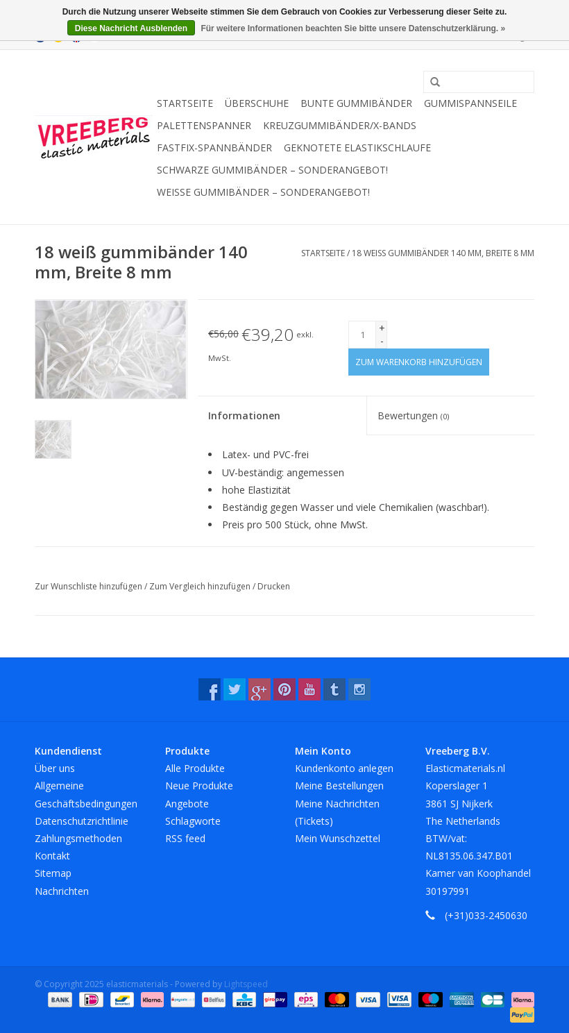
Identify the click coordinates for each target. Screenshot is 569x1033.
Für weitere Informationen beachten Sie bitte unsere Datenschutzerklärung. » (353, 28)
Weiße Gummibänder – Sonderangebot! (263, 192)
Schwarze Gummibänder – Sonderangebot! (272, 169)
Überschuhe (257, 103)
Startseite (185, 103)
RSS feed (185, 838)
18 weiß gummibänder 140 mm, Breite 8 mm (443, 253)
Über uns (55, 768)
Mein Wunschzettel (337, 838)
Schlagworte (193, 821)
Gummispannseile (470, 103)
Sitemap (53, 873)
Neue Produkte (199, 785)
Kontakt (52, 855)
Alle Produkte (195, 768)
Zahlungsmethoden (78, 838)
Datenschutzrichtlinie (81, 821)
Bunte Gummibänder (356, 103)
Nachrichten (62, 891)
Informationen (244, 415)
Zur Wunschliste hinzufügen (89, 586)
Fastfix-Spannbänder (214, 147)
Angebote (187, 803)
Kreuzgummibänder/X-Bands (339, 125)
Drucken (273, 586)
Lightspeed (246, 984)
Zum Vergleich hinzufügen (201, 586)
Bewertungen (413, 415)
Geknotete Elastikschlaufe (357, 147)
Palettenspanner (204, 125)
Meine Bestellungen (339, 785)
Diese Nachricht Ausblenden (131, 28)
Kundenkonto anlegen (344, 768)
